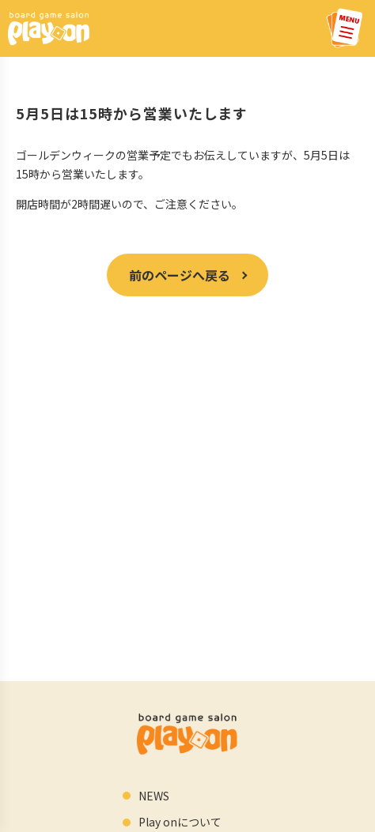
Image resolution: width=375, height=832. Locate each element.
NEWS (153, 796)
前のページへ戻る (179, 274)
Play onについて (180, 822)
